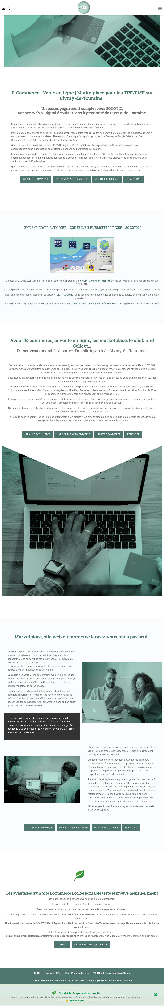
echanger (135, 434)
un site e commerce (108, 179)
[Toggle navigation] (160, 9)
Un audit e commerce (34, 179)
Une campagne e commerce (71, 179)
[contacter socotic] (3, 8)
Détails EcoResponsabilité (91, 945)
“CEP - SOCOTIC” (65, 294)
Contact (61, 945)
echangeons (135, 179)
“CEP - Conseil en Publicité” (96, 280)
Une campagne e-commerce (73, 434)
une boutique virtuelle (73, 828)
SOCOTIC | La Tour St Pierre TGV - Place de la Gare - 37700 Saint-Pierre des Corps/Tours (82, 973)
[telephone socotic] (9, 8)
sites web (149, 806)
